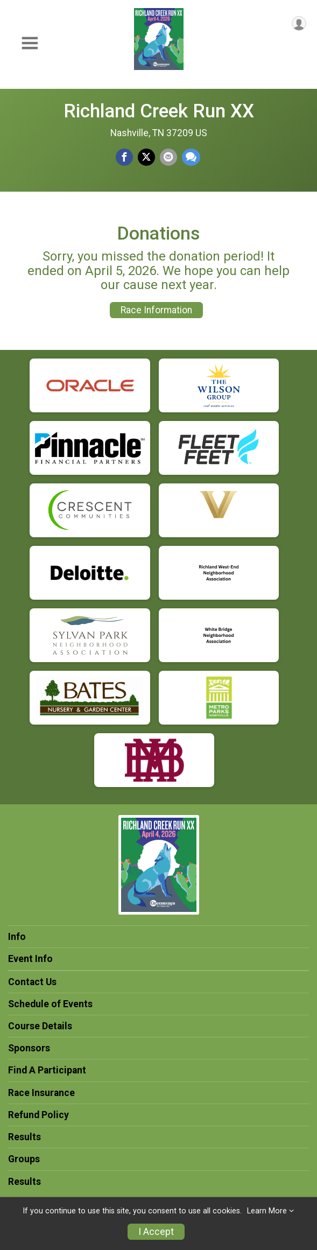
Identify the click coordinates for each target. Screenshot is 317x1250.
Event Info (30, 958)
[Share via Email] (168, 157)
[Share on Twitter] (146, 157)
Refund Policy (38, 1114)
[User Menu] (299, 23)
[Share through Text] (191, 157)
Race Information (156, 310)
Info (17, 936)
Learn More (267, 1211)
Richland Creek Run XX (159, 111)
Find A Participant (47, 1070)
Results (24, 1137)
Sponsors (29, 1048)
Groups (24, 1159)
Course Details (40, 1026)
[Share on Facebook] (124, 157)
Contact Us (32, 982)
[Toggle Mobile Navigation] (29, 43)
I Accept (156, 1231)
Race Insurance (41, 1092)
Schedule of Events (50, 1004)
